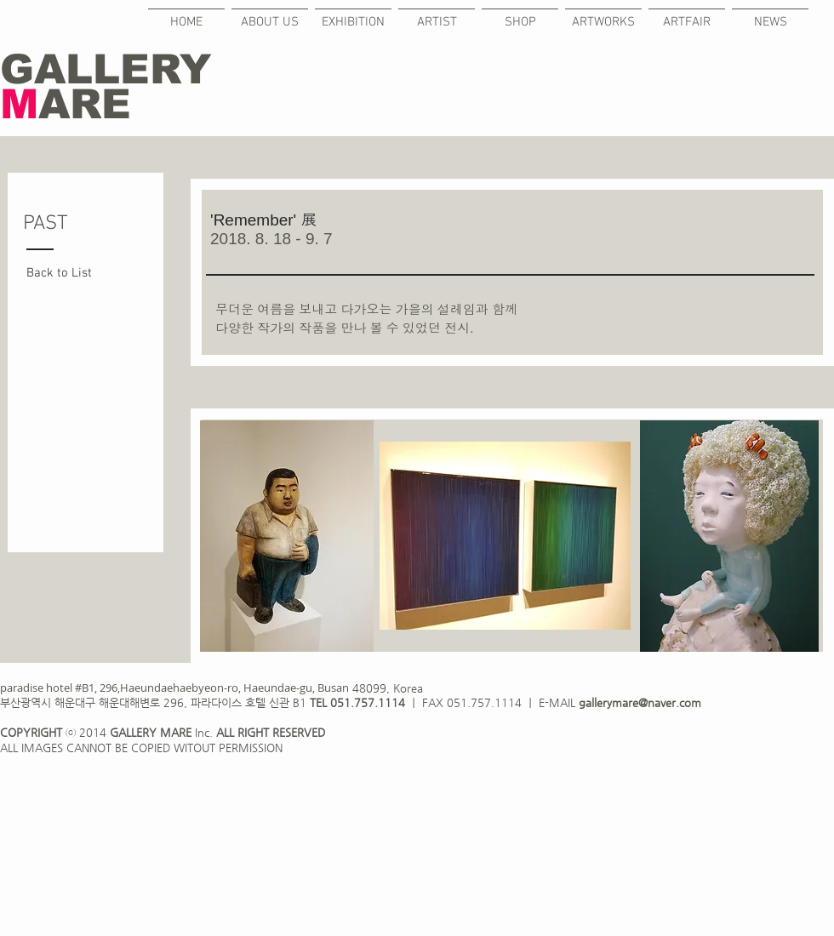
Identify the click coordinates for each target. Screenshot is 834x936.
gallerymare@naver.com (640, 702)
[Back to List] (68, 274)
